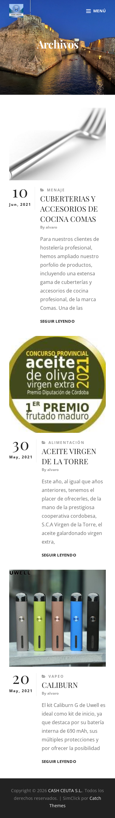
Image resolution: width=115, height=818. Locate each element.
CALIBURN (60, 685)
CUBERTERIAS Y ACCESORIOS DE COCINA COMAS (69, 209)
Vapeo (56, 676)
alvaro (51, 227)
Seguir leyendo (57, 321)
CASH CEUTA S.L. (65, 790)
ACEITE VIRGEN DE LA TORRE (69, 456)
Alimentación (66, 442)
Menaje (56, 190)
